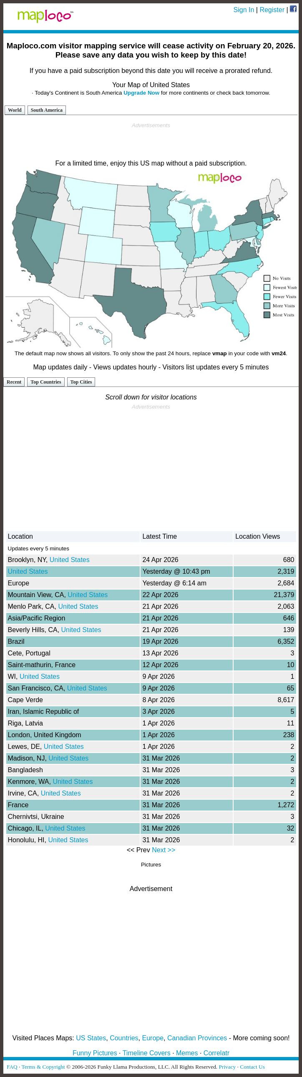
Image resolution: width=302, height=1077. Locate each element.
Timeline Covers (147, 1053)
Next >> (163, 850)
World (15, 110)
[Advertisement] (151, 141)
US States (91, 1038)
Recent (14, 382)
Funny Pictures (95, 1053)
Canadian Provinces (197, 1038)
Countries (124, 1038)
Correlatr (216, 1053)
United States (70, 559)
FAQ (12, 1067)
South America (47, 110)
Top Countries (45, 382)
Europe (153, 1038)
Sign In (244, 9)
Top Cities (81, 382)
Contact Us (252, 1067)
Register (271, 9)
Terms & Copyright (43, 1067)
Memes (187, 1053)
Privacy (227, 1067)
